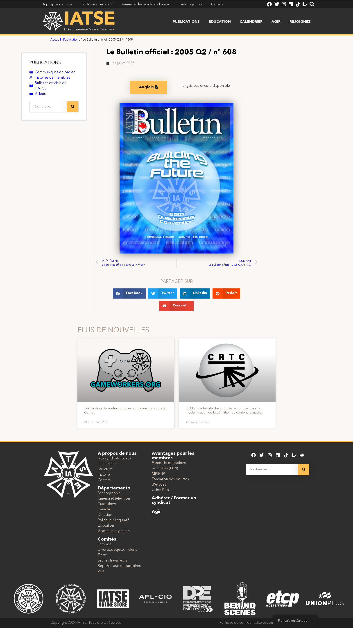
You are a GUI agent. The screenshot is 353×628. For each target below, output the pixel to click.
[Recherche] (72, 106)
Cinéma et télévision (114, 498)
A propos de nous (117, 453)
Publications (186, 22)
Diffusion (105, 515)
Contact (104, 480)
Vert (101, 571)
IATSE (89, 20)
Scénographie (109, 493)
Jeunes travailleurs (112, 560)
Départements (114, 488)
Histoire (104, 475)
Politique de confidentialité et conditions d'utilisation (261, 623)
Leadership (107, 464)
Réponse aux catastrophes (119, 566)
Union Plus (160, 490)
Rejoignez (300, 22)
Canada (104, 509)
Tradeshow (107, 504)
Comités (107, 539)
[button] (129, 293)
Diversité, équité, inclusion (119, 550)
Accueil (55, 39)
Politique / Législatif (113, 520)
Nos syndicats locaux (114, 458)
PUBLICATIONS (45, 63)
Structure (105, 469)
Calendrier (251, 22)
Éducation (220, 22)
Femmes (104, 544)
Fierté (102, 555)
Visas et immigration (114, 531)
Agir (276, 22)
